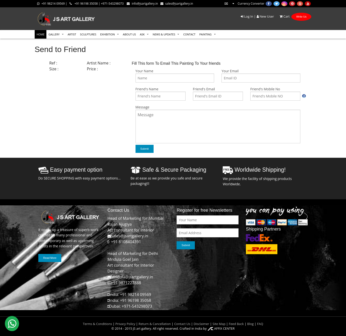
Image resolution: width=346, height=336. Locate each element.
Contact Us (182, 324)
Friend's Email (204, 89)
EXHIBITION (107, 34)
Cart (282, 16)
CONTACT (189, 34)
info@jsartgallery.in (142, 3)
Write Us (301, 16)
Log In (247, 16)
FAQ (260, 324)
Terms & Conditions (97, 324)
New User (265, 16)
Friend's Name (147, 89)
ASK (142, 34)
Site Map (218, 324)
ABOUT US (129, 34)
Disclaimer (201, 324)
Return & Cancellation (155, 324)
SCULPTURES (88, 34)
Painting (205, 34)
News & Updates (164, 34)
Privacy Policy (125, 324)
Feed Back (236, 324)
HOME (41, 34)
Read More (49, 257)
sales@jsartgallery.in (176, 3)
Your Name (144, 71)
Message (142, 107)
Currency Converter (244, 3)
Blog (250, 324)
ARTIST (72, 34)
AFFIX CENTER (221, 328)
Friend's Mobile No (265, 89)
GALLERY (54, 34)
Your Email (230, 71)
